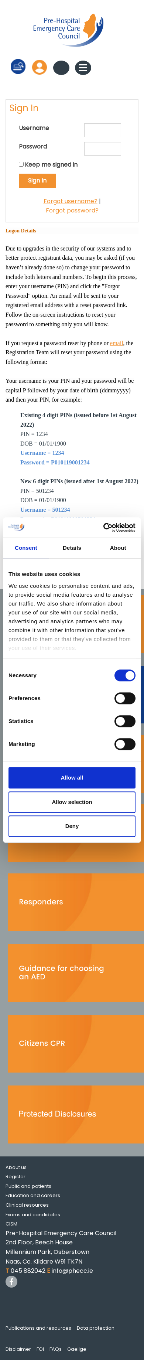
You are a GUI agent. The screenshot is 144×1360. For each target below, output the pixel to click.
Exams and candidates (33, 1214)
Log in (39, 67)
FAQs (55, 1349)
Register (15, 1176)
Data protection (95, 1328)
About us (16, 1167)
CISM (11, 1224)
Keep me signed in (51, 164)
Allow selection (72, 802)
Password (33, 146)
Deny (72, 826)
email (116, 343)
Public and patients (28, 1186)
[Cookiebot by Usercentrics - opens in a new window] (104, 527)
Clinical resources (27, 1205)
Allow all (72, 777)
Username (34, 128)
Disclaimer (18, 1349)
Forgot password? (72, 210)
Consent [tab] (26, 548)
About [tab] (118, 548)
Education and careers (33, 1195)
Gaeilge (76, 1349)
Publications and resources (38, 1328)
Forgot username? (70, 201)
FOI (40, 1349)
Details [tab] (72, 548)
